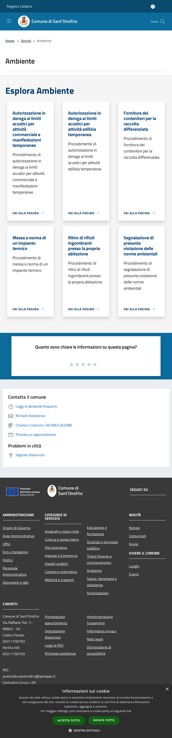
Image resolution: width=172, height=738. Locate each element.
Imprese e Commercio (61, 555)
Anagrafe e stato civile (62, 531)
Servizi (26, 40)
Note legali (95, 639)
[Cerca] (162, 21)
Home (9, 40)
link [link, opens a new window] (129, 711)
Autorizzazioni (98, 593)
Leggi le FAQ (54, 645)
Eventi (134, 574)
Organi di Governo (16, 528)
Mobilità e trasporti (59, 579)
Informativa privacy (101, 631)
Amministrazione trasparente (100, 620)
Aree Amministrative (18, 536)
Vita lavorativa (56, 547)
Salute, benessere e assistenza (102, 582)
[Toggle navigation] (9, 21)
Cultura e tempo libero (62, 539)
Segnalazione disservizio (55, 634)
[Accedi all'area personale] (153, 6)
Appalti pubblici (56, 563)
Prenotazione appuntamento (56, 620)
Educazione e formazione (97, 531)
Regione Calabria (19, 6)
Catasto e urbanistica (61, 571)
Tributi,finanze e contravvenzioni (99, 559)
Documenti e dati (16, 582)
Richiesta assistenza (60, 653)
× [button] (167, 689)
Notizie (134, 528)
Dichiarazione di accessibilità (99, 650)
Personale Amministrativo (14, 571)
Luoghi (134, 566)
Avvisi (133, 544)
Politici (8, 560)
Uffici (7, 544)
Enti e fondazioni (15, 552)
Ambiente (94, 570)
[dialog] (86, 711)
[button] (86, 730)
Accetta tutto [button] (69, 720)
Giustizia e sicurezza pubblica (102, 545)
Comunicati (137, 536)
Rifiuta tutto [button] (104, 720)
